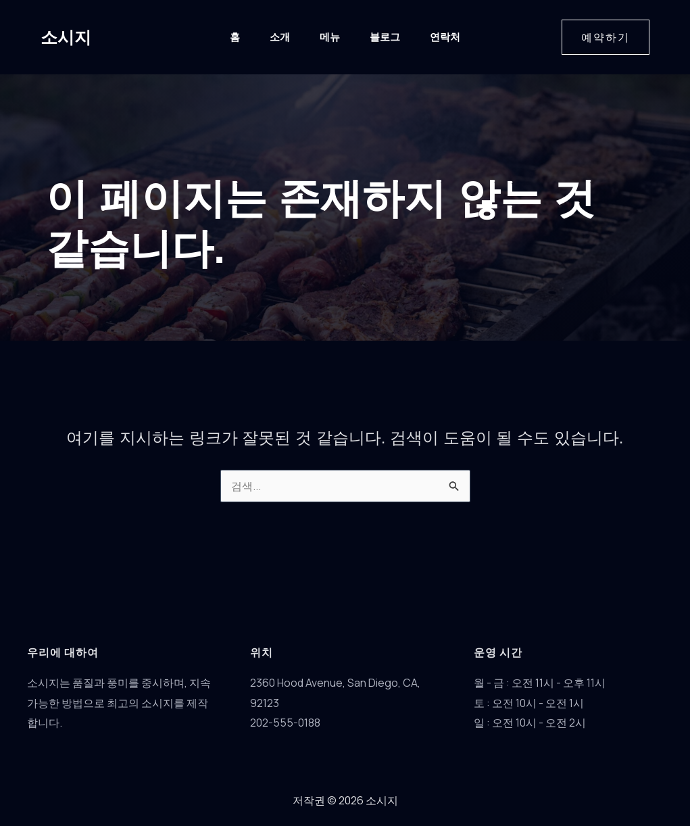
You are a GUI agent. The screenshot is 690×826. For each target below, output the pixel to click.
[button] (605, 37)
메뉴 (330, 37)
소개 (280, 37)
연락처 (445, 37)
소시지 (66, 37)
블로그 (385, 37)
